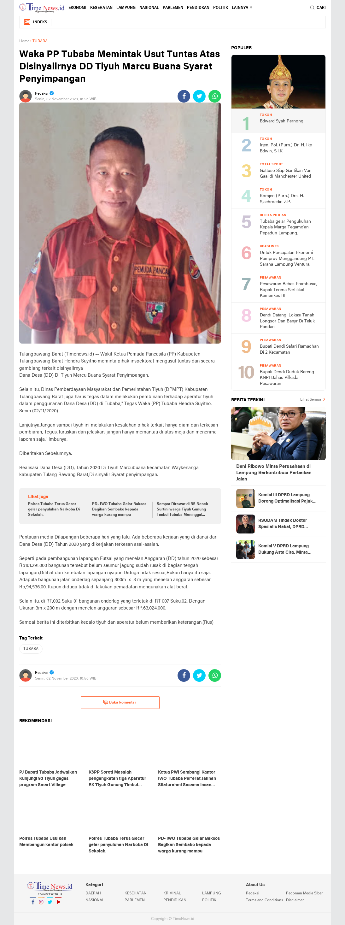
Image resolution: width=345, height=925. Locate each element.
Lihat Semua (310, 400)
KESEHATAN (101, 8)
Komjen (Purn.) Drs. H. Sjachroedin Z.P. (282, 199)
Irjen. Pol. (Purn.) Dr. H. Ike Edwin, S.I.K (286, 148)
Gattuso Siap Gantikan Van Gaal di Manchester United (286, 173)
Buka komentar (119, 702)
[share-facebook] (184, 96)
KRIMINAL (172, 893)
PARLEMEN (173, 8)
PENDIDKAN (198, 8)
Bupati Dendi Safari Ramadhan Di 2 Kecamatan (289, 349)
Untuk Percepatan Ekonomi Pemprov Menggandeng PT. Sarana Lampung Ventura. (287, 258)
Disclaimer (295, 900)
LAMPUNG (126, 8)
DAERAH (93, 893)
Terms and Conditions (264, 900)
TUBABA (30, 649)
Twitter (50, 904)
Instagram (41, 904)
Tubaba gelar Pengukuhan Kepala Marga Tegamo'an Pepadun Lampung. (285, 227)
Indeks (35, 22)
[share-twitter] (199, 96)
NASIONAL (149, 8)
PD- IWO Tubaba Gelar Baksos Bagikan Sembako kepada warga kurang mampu (119, 509)
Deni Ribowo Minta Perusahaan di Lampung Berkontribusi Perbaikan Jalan (274, 473)
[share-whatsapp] (214, 96)
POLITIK (220, 8)
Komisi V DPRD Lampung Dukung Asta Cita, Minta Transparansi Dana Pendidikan (283, 550)
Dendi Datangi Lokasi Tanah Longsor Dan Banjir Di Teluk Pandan (287, 321)
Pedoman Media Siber (304, 893)
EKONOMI (77, 8)
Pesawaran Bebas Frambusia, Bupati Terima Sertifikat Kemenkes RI (288, 290)
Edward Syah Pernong (281, 121)
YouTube (58, 904)
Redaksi (252, 893)
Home (24, 41)
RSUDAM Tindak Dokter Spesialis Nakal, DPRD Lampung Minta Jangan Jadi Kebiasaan (286, 524)
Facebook (33, 904)
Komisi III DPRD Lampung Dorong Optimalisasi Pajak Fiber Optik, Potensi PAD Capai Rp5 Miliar (285, 499)
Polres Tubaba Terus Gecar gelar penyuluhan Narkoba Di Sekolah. (54, 509)
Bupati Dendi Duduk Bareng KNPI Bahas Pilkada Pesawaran (287, 378)
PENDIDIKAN (174, 900)
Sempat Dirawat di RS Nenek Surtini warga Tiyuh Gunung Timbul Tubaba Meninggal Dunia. (182, 509)
